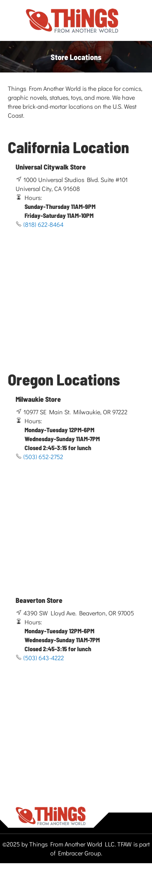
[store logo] (72, 21)
